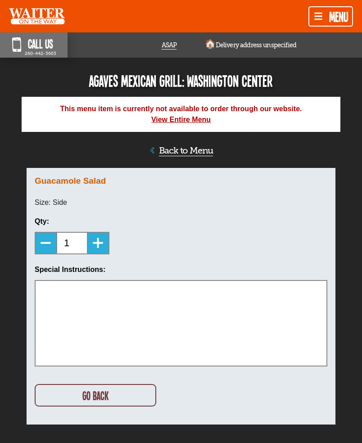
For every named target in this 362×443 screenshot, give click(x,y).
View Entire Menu (181, 119)
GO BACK (95, 395)
